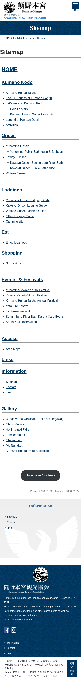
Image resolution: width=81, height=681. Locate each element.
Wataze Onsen (16, 173)
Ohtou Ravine (15, 424)
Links (8, 359)
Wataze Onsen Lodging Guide (26, 210)
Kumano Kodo (17, 82)
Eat (5, 231)
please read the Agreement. (19, 619)
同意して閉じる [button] (72, 669)
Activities (12, 125)
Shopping (12, 252)
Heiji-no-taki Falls (17, 429)
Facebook (6, 630)
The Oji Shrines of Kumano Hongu (29, 98)
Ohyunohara (14, 440)
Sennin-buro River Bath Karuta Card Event (34, 316)
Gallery (9, 408)
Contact (11, 387)
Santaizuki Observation (21, 322)
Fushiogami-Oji (16, 434)
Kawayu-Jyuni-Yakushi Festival (26, 295)
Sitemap (11, 381)
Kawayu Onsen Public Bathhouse (32, 168)
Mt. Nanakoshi (15, 445)
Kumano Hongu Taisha (21, 92)
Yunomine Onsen (17, 146)
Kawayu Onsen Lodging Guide (26, 205)
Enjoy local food (16, 242)
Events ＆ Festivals (22, 279)
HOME (10, 69)
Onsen (9, 135)
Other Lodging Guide (20, 216)
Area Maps (13, 349)
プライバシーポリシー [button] (40, 676)
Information (14, 371)
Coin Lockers (19, 109)
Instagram (13, 630)
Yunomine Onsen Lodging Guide (27, 200)
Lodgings (12, 189)
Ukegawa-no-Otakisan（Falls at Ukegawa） (35, 419)
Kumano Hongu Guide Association (33, 114)
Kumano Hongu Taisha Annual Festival (32, 300)
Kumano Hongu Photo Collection (28, 450)
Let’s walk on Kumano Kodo (24, 103)
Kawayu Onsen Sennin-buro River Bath (36, 162)
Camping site (14, 221)
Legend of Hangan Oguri (22, 119)
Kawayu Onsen (16, 157)
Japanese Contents (41, 475)
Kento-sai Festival (18, 311)
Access (10, 338)
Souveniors (13, 263)
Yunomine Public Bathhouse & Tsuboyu (36, 151)
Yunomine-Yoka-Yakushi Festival (28, 290)
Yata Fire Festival (17, 306)
